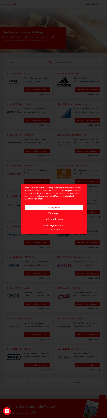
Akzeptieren (54, 207)
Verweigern (54, 213)
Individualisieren (54, 219)
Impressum (45, 230)
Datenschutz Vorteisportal (57, 230)
